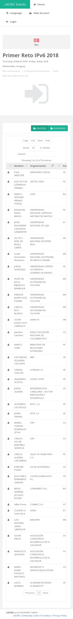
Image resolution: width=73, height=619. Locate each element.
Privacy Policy (60, 615)
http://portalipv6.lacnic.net (15, 75)
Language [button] (14, 13)
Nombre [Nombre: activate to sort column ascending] (19, 165)
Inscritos (39, 128)
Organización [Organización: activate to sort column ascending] (38, 165)
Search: (36, 154)
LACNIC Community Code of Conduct (32, 615)
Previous (30, 592)
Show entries (36, 147)
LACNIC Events (15, 4)
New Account (39, 13)
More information (11, 71)
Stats (56, 71)
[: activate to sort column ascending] (9, 166)
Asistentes (58, 128)
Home (39, 4)
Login (11, 21)
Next (45, 592)
